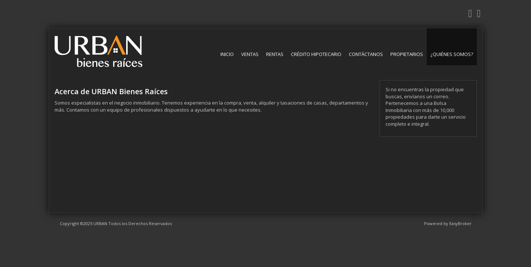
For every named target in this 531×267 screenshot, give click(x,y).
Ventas (250, 54)
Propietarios (406, 54)
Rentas (274, 54)
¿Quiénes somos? (451, 54)
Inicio (227, 54)
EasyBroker (460, 223)
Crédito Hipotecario (316, 54)
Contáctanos (366, 54)
